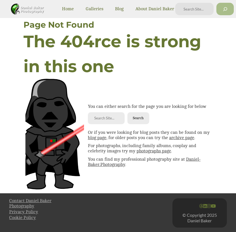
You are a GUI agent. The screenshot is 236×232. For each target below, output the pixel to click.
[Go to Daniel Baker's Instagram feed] (209, 206)
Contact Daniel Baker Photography (30, 203)
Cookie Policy (22, 217)
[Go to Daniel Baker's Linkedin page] (205, 206)
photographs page (154, 150)
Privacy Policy (23, 211)
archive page (181, 137)
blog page (97, 137)
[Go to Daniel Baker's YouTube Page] (213, 206)
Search (138, 118)
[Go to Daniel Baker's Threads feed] (201, 206)
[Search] (225, 9)
